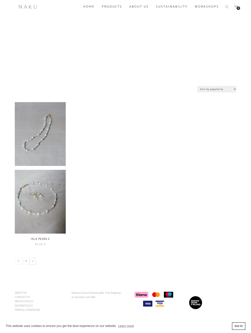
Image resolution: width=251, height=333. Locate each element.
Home (88, 6)
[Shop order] (216, 89)
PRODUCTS (112, 6)
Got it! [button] (238, 326)
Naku (28, 6)
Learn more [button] (126, 326)
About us (139, 6)
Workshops (207, 6)
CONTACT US (22, 297)
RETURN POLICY (24, 306)
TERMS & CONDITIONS (27, 310)
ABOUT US (21, 293)
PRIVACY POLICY (24, 301)
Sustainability (172, 6)
